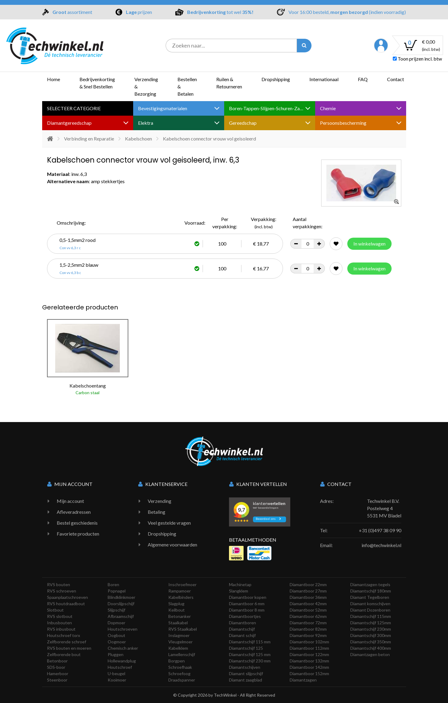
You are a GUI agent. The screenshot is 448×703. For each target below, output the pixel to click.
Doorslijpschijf (121, 603)
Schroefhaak (180, 667)
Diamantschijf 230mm (370, 629)
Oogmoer (117, 641)
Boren (113, 584)
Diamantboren (242, 622)
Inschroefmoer (182, 584)
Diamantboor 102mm (309, 641)
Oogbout (116, 635)
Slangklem (238, 590)
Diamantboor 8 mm (246, 609)
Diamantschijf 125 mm (250, 654)
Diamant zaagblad (245, 679)
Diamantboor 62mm (308, 616)
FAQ (363, 79)
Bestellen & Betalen (187, 86)
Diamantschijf (242, 629)
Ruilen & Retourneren (229, 82)
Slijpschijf (116, 609)
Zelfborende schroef (66, 641)
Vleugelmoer (180, 641)
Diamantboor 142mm (309, 667)
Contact (395, 79)
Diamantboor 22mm (308, 584)
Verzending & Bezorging (146, 86)
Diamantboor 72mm (308, 622)
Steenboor (57, 679)
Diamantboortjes (245, 616)
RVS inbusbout (61, 629)
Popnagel (117, 590)
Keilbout (176, 609)
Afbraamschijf (121, 616)
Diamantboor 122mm (309, 654)
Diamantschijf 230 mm (250, 660)
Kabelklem (178, 648)
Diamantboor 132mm (309, 660)
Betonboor (57, 660)
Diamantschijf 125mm (370, 622)
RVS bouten (58, 584)
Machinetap (240, 584)
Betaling (156, 512)
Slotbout (55, 609)
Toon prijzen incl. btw (417, 58)
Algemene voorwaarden (172, 544)
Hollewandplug (122, 660)
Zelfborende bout (64, 654)
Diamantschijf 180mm (370, 590)
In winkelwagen (369, 243)
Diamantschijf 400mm (370, 648)
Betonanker (179, 616)
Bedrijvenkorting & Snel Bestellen (97, 82)
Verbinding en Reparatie (89, 138)
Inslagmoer (179, 635)
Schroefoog (179, 673)
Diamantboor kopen (247, 597)
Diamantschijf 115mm (370, 616)
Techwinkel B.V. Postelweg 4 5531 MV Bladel (384, 508)
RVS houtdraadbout (66, 603)
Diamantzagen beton (370, 654)
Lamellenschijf (181, 654)
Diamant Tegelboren (369, 597)
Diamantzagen (303, 679)
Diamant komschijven (370, 603)
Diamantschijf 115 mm (250, 641)
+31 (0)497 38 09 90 (380, 530)
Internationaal (324, 79)
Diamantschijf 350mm (370, 641)
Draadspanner (181, 679)
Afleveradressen (74, 512)
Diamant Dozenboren (370, 609)
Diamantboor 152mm (309, 673)
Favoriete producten (78, 533)
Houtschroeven (122, 629)
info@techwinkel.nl (381, 545)
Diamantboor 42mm (308, 603)
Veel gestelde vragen (169, 523)
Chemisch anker (123, 648)
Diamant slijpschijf (246, 673)
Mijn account (70, 501)
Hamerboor (57, 673)
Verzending (159, 501)
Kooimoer (117, 679)
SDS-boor (56, 667)
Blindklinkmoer (121, 597)
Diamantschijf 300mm (370, 635)
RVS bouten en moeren (69, 648)
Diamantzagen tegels (370, 584)
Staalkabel (178, 622)
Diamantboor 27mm (308, 590)
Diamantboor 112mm (309, 648)
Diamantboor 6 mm (246, 603)
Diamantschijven (244, 667)
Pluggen (115, 654)
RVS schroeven (61, 590)
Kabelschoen (138, 138)
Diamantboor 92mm (308, 635)
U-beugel (116, 673)
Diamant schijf (242, 635)
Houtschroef (120, 667)
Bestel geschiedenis (77, 523)
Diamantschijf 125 (246, 648)
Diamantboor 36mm (308, 597)
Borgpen (176, 660)
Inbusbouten (59, 622)
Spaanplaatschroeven (67, 597)
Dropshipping (275, 79)
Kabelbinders (181, 597)
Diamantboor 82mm (308, 629)
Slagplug (176, 603)
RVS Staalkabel (182, 629)
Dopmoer (116, 622)
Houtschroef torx (63, 635)
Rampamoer (179, 590)
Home (53, 79)
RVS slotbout (59, 616)
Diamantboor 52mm (308, 609)
